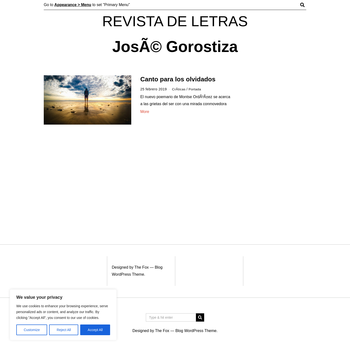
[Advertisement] (274, 150)
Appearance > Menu (72, 5)
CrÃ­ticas (179, 89)
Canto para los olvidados (177, 79)
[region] (63, 314)
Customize (32, 330)
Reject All (64, 330)
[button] (200, 317)
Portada (195, 89)
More (144, 112)
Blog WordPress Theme (195, 331)
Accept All (95, 330)
